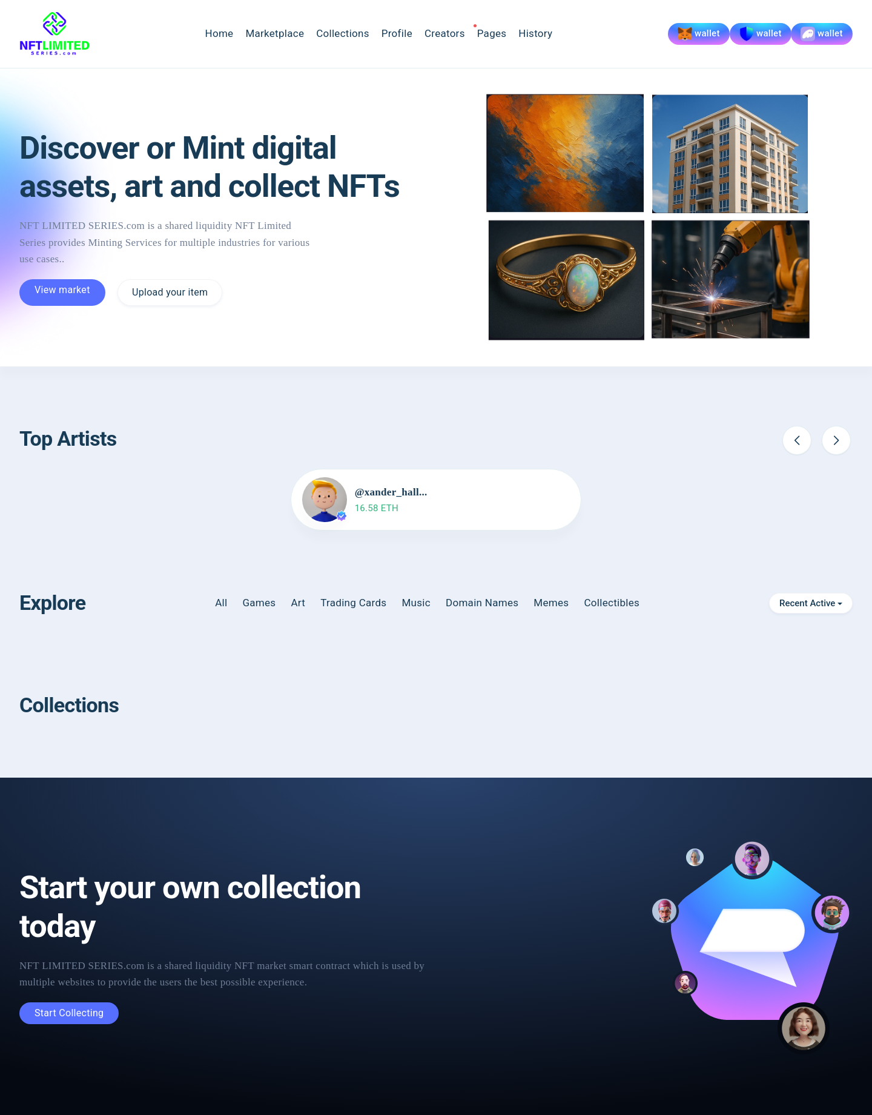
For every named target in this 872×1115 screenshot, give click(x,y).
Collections (342, 33)
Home (219, 33)
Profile (397, 33)
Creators (444, 33)
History (536, 33)
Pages (492, 33)
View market (62, 290)
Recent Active (807, 603)
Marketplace (274, 33)
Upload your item (170, 292)
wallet (699, 34)
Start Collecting (69, 1013)
